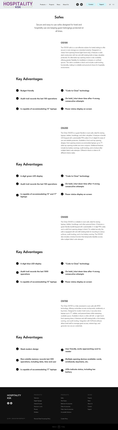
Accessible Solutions (66, 412)
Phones (36, 409)
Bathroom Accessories (66, 403)
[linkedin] (81, 4)
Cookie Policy (64, 418)
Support (90, 409)
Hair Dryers (64, 400)
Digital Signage (38, 400)
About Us (66, 4)
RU (113, 4)
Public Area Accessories (67, 409)
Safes (62, 398)
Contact (90, 406)
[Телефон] (77, 4)
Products (43, 4)
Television (36, 398)
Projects (51, 4)
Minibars (36, 412)
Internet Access (38, 403)
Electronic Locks (38, 406)
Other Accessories (65, 406)
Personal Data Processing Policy (42, 418)
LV (110, 4)
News (58, 4)
